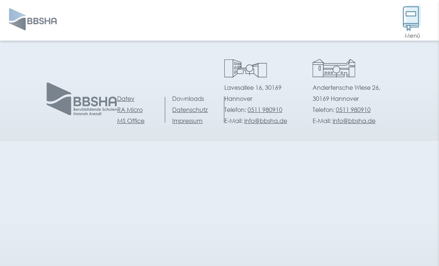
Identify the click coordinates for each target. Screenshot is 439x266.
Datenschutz (190, 109)
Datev (126, 98)
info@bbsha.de (265, 121)
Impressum (187, 121)
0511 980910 (265, 109)
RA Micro (130, 109)
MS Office (130, 121)
